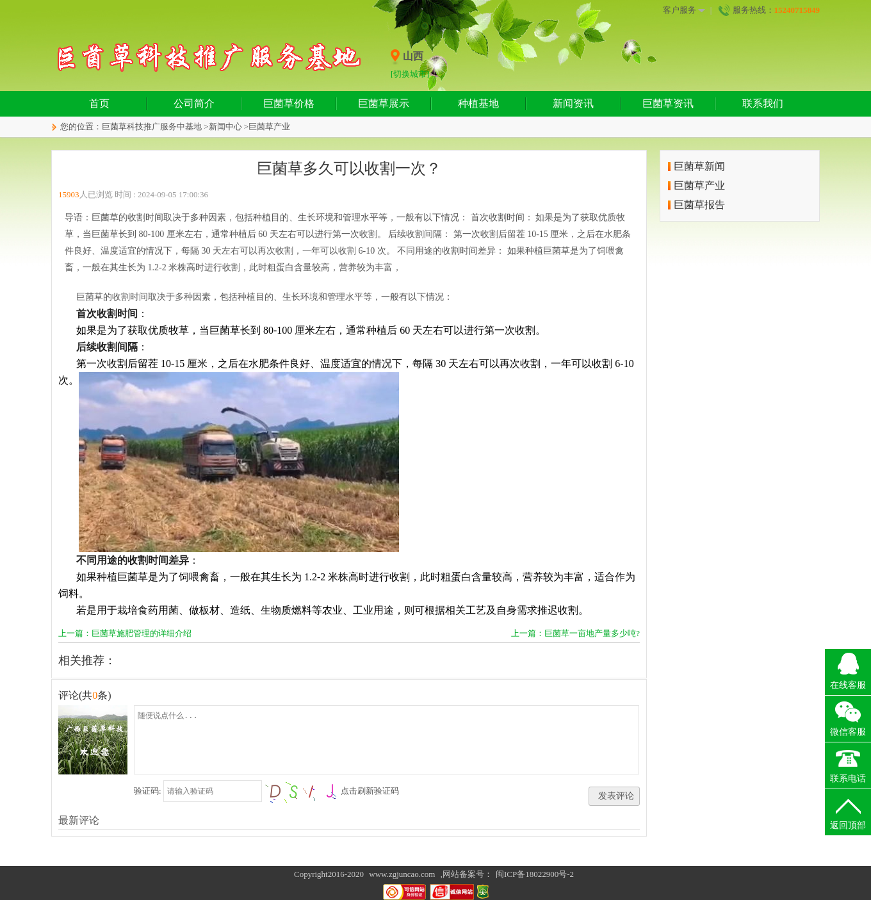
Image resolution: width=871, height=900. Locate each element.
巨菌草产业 (269, 126)
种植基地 (478, 103)
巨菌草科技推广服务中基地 (152, 126)
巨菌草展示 (383, 103)
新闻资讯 (573, 103)
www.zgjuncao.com (402, 874)
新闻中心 (225, 126)
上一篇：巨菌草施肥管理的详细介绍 (124, 633)
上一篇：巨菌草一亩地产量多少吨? (575, 633)
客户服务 (684, 10)
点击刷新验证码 (370, 791)
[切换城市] (410, 74)
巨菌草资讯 (668, 103)
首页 (99, 103)
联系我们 (762, 103)
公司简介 (194, 103)
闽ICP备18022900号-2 (535, 874)
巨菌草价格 (288, 103)
